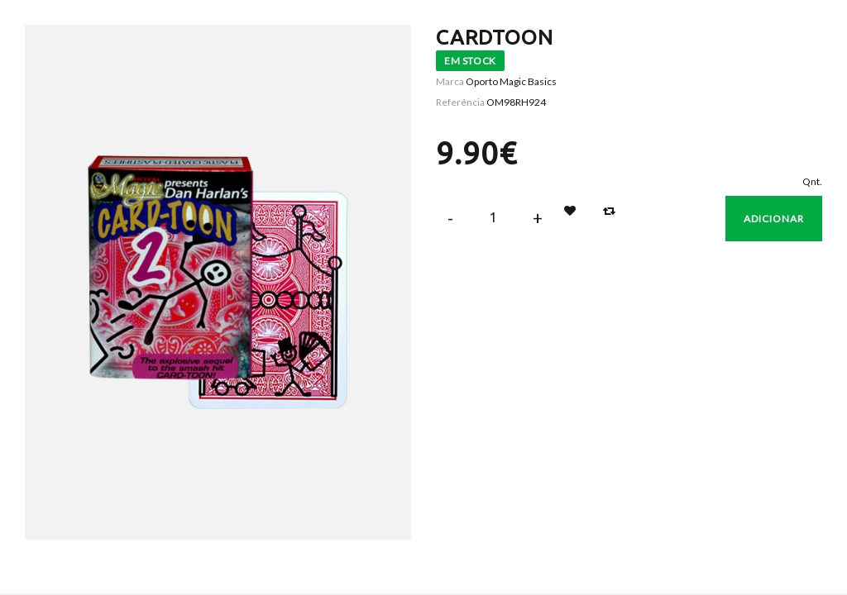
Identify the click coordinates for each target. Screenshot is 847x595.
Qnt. (812, 181)
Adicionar (774, 218)
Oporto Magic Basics (511, 81)
